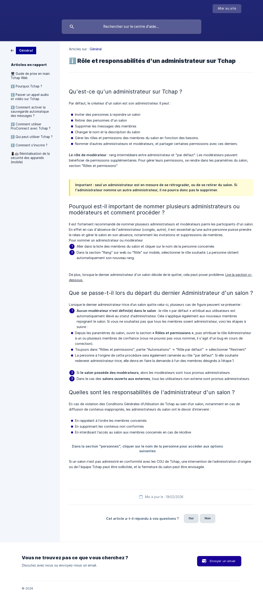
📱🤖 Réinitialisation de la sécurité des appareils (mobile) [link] (30, 158)
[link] (23, 50)
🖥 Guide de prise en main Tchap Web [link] (30, 76)
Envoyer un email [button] (222, 561)
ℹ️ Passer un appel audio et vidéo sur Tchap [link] (30, 97)
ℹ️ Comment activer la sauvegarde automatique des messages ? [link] (30, 111)
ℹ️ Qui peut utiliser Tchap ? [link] (32, 137)
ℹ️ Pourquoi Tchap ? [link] (26, 86)
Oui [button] (191, 518)
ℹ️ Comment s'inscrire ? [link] (29, 145)
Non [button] (208, 518)
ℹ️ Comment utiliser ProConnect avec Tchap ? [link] (30, 126)
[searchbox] (131, 26)
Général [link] (96, 49)
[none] (227, 8)
